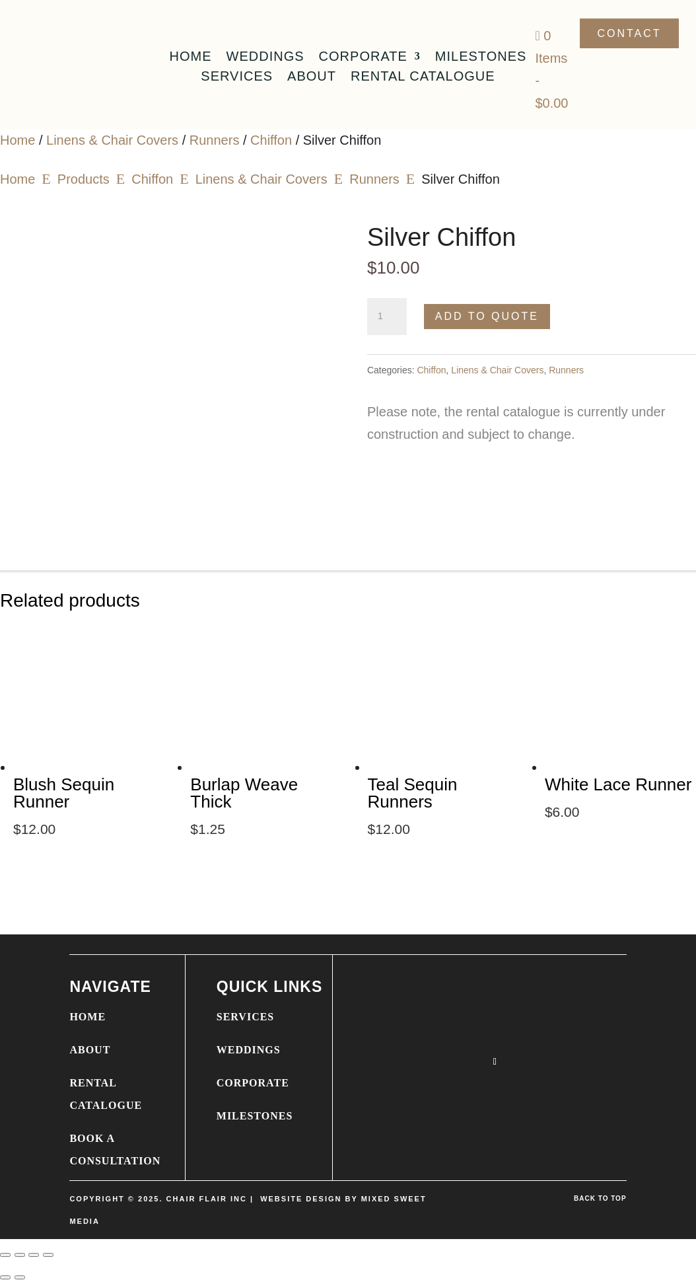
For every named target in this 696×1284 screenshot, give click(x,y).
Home (191, 57)
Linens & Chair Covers (112, 140)
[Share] (33, 1255)
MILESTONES (255, 1115)
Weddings (265, 57)
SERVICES (245, 1016)
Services (237, 77)
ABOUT (89, 1049)
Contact (629, 33)
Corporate (363, 57)
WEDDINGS (249, 1049)
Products (83, 179)
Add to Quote (487, 316)
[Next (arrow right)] (20, 1277)
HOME (87, 1016)
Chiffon (271, 140)
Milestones (481, 57)
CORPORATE (253, 1082)
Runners (215, 140)
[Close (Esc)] (48, 1255)
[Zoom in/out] (5, 1255)
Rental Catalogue (423, 77)
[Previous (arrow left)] (5, 1277)
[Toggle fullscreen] (20, 1255)
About (311, 77)
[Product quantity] (387, 316)
